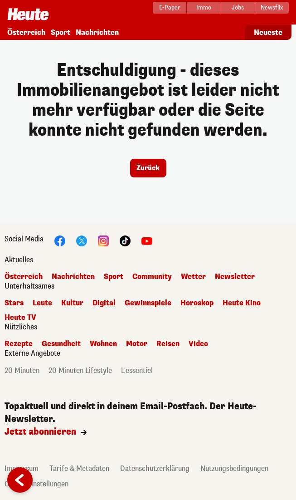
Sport (60, 32)
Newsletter (235, 276)
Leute (42, 303)
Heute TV (20, 317)
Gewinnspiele (148, 303)
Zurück (148, 167)
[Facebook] (59, 240)
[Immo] (203, 8)
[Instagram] (103, 240)
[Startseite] (28, 11)
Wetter (193, 276)
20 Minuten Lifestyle (80, 370)
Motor (136, 343)
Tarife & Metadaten (79, 468)
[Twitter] (81, 240)
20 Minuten (22, 370)
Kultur (72, 303)
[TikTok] (125, 240)
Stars (14, 303)
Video (198, 343)
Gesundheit (61, 343)
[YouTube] (146, 240)
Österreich (26, 32)
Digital (104, 303)
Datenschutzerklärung (154, 468)
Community (152, 276)
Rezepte (19, 343)
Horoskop (197, 303)
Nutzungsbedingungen (234, 468)
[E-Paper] (169, 8)
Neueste (268, 32)
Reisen (168, 343)
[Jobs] (238, 8)
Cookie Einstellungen (36, 484)
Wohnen (103, 343)
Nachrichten (97, 32)
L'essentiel (137, 370)
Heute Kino (242, 303)
